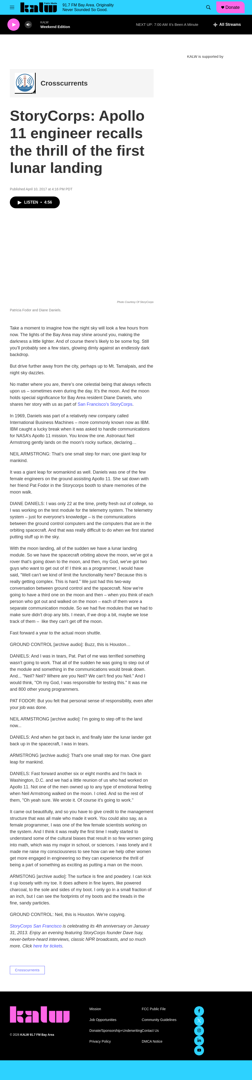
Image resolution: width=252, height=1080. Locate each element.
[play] (13, 25)
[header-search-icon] (208, 7)
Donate (232, 7)
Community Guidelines (159, 1020)
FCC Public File (154, 1009)
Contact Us (150, 1031)
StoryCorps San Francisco (36, 926)
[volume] (28, 24)
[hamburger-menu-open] (12, 7)
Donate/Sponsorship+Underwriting (113, 1031)
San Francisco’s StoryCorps (105, 404)
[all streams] (227, 24)
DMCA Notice (152, 1041)
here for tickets (47, 946)
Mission (95, 1009)
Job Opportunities (102, 1020)
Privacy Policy (100, 1041)
